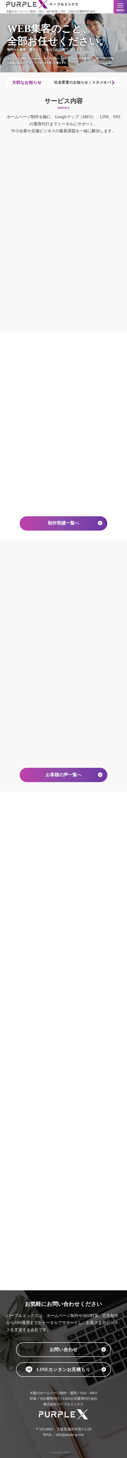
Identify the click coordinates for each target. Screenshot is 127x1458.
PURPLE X (70, 1452)
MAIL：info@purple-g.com (63, 1434)
